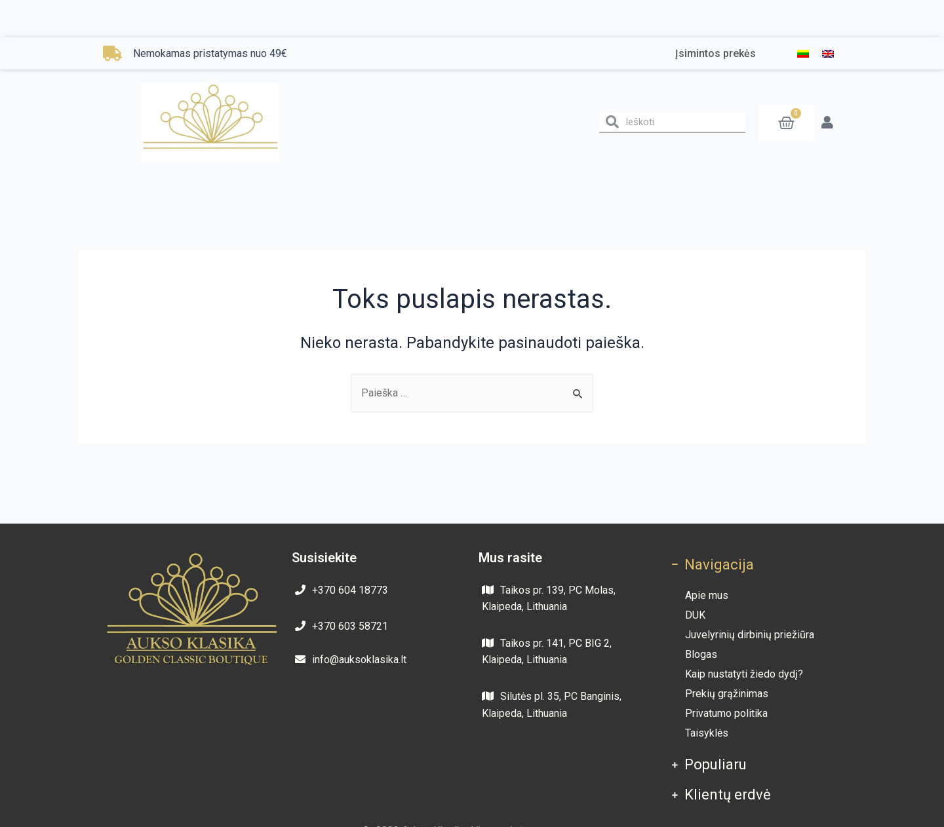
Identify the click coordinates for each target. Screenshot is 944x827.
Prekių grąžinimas (726, 693)
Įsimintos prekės (715, 53)
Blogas (701, 654)
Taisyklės (706, 733)
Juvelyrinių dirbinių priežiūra (749, 634)
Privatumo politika (726, 713)
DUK (695, 615)
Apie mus (706, 595)
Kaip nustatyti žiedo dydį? (744, 674)
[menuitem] (803, 53)
